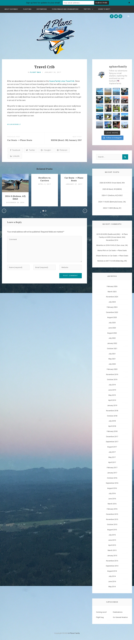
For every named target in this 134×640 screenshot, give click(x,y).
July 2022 (112, 338)
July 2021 (112, 353)
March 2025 (112, 291)
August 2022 (112, 333)
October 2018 (112, 415)
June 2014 (112, 581)
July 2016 (112, 493)
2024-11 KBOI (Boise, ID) (112, 208)
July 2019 (112, 384)
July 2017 (112, 452)
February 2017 (112, 467)
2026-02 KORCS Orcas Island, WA (112, 182)
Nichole (100, 261)
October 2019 (112, 379)
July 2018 (112, 421)
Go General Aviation (120, 617)
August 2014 (112, 571)
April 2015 (112, 545)
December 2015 (112, 514)
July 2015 (112, 535)
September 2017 (112, 441)
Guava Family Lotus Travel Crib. (62, 81)
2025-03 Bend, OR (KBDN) (112, 189)
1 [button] (43, 211)
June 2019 (112, 390)
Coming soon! (101, 612)
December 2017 (112, 436)
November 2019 (112, 374)
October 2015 (112, 524)
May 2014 (112, 586)
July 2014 (112, 576)
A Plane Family (74, 633)
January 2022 (112, 343)
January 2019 (112, 405)
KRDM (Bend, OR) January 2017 (66, 140)
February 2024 (112, 307)
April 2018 (112, 426)
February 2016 (112, 509)
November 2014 (112, 560)
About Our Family (11, 9)
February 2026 (112, 286)
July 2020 (112, 364)
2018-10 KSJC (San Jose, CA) (117, 245)
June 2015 (112, 540)
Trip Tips (88, 9)
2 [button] (45, 211)
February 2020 (112, 369)
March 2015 (112, 550)
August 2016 (112, 488)
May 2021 (112, 359)
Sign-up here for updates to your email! (43, 3)
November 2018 (112, 410)
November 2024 (112, 296)
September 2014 (112, 566)
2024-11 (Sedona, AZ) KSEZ (112, 195)
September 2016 (112, 483)
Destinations (42, 9)
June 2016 (112, 498)
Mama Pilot (102, 250)
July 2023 (112, 322)
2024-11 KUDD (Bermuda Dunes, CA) (112, 201)
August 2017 (112, 447)
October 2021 (112, 348)
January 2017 (112, 472)
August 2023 (112, 317)
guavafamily (14, 124)
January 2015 (112, 555)
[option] (15, 190)
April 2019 (112, 400)
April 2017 (112, 462)
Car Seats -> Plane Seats (19, 140)
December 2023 (112, 312)
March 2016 (112, 503)
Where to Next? (104, 9)
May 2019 (112, 395)
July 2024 (112, 302)
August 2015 (112, 529)
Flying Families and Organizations (65, 9)
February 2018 (112, 431)
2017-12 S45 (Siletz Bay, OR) (116, 261)
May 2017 (112, 457)
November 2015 (112, 519)
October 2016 (112, 478)
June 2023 (112, 328)
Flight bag (27, 9)
